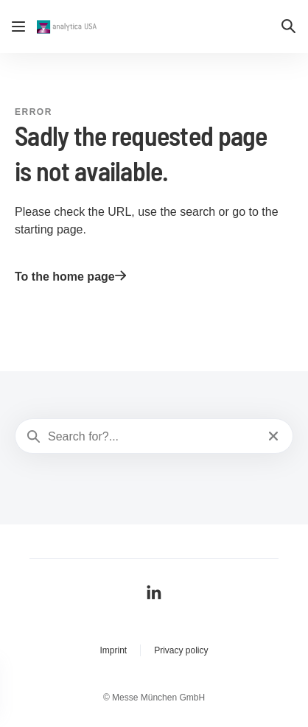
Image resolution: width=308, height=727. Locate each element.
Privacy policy (181, 650)
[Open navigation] (18, 26)
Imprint (113, 650)
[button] (289, 26)
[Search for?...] (152, 437)
